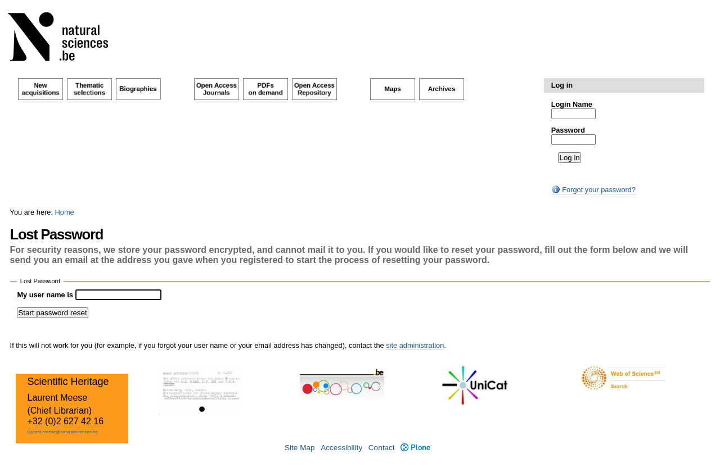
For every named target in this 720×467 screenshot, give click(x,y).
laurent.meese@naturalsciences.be (62, 431)
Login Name (571, 104)
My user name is (46, 295)
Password (568, 130)
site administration (415, 345)
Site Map (300, 447)
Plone (416, 447)
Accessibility (341, 447)
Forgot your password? (593, 189)
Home (64, 212)
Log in (562, 85)
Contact (381, 447)
